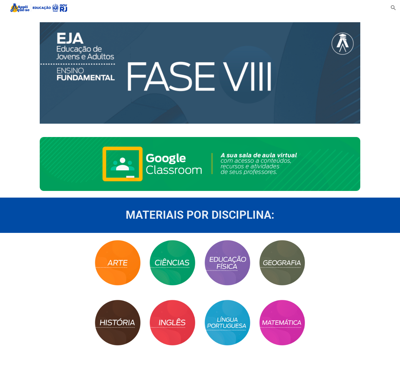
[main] (200, 215)
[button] (393, 7)
